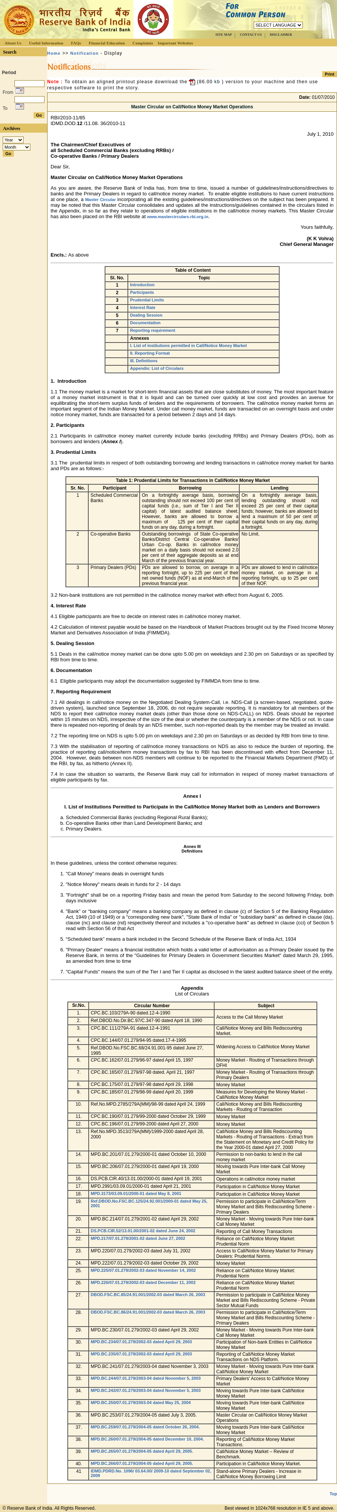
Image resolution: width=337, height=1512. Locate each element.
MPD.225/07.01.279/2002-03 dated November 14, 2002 (143, 1270)
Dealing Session (146, 315)
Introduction (142, 284)
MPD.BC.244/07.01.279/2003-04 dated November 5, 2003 (146, 1378)
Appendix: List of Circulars (157, 368)
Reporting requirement (152, 330)
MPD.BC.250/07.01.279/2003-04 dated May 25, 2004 (141, 1402)
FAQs (76, 43)
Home (53, 53)
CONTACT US (251, 34)
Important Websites (175, 43)
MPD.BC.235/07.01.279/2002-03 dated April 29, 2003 (141, 1354)
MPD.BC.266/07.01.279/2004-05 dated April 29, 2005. (142, 1463)
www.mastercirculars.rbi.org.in (177, 216)
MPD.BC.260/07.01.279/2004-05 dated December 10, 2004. (147, 1439)
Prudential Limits (147, 300)
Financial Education (107, 43)
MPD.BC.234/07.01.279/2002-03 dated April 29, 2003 (141, 1341)
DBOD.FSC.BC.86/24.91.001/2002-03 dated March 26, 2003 (148, 1312)
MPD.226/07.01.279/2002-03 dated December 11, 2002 (143, 1282)
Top (333, 1493)
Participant (68, 425)
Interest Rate (143, 307)
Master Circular (100, 199)
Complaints (142, 43)
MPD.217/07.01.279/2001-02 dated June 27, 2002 (138, 1238)
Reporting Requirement (83, 691)
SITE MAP (223, 34)
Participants (142, 292)
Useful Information (46, 43)
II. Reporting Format (150, 353)
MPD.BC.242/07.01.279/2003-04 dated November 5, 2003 (146, 1390)
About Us (13, 43)
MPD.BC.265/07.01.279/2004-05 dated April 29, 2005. (142, 1451)
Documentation (145, 322)
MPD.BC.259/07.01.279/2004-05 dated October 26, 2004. (145, 1427)
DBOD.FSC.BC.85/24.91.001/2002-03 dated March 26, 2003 (148, 1294)
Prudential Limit (74, 452)
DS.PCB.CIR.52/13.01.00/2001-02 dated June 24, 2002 (143, 1230)
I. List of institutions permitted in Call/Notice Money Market (188, 345)
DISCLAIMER (281, 34)
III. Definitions (143, 360)
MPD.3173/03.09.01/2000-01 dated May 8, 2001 (136, 1193)
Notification (84, 53)
